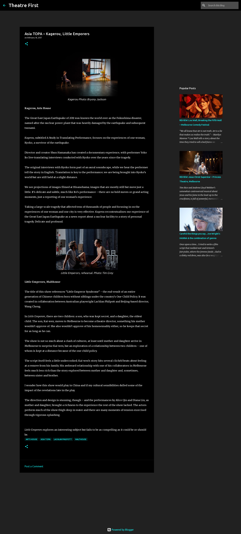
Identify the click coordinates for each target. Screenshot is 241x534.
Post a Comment (34, 466)
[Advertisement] (86, 498)
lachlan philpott (63, 439)
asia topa (45, 439)
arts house (31, 439)
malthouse (80, 439)
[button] (26, 44)
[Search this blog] (222, 5)
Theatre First (23, 5)
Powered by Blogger (120, 529)
